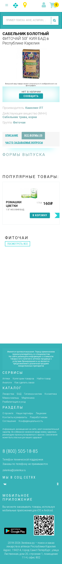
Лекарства (8, 394)
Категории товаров (23, 378)
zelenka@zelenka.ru (14, 470)
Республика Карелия (25, 5)
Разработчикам (38, 417)
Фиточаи (19, 122)
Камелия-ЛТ (34, 108)
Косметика (51, 394)
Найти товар (44, 378)
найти (55, 20)
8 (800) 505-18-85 (20, 451)
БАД (19, 394)
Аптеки (6, 378)
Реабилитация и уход (13, 401)
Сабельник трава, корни (19, 117)
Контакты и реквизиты (14, 417)
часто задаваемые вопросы (24, 142)
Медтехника (28, 398)
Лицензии (41, 413)
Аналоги (7, 382)
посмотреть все (17, 243)
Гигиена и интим (33, 394)
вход (44, 5)
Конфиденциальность (31, 421)
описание (11, 135)
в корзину (40, 215)
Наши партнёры (24, 413)
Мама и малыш (10, 398)
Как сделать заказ (24, 382)
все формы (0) (33, 135)
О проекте (7, 413)
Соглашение (9, 421)
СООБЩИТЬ (31, 96)
